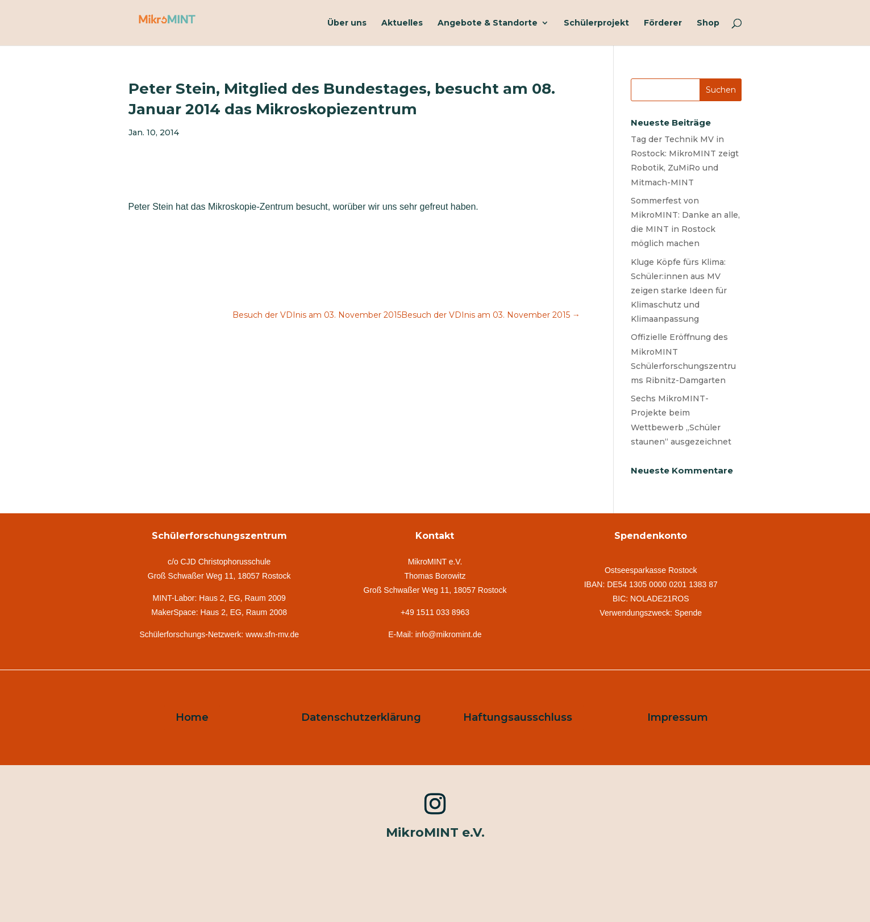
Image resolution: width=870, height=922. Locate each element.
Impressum (677, 717)
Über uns (347, 23)
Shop (708, 23)
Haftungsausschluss (517, 717)
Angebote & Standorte (488, 23)
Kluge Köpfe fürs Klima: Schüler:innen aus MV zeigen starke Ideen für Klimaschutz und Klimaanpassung (679, 291)
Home (192, 717)
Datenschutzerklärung (361, 717)
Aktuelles (402, 23)
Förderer (663, 23)
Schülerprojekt (596, 23)
